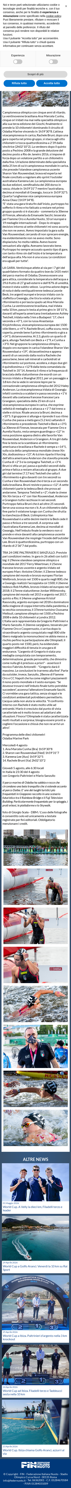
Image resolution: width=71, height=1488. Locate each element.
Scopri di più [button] (35, 74)
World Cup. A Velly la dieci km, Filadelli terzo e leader (32, 1208)
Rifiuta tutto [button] (19, 83)
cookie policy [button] (53, 16)
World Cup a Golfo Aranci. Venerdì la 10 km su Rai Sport (35, 1267)
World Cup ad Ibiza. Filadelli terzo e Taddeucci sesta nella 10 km (32, 1392)
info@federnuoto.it (14, 1480)
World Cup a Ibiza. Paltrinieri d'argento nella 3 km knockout (35, 1337)
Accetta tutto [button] (52, 83)
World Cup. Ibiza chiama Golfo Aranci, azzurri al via (33, 1451)
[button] (66, 6)
